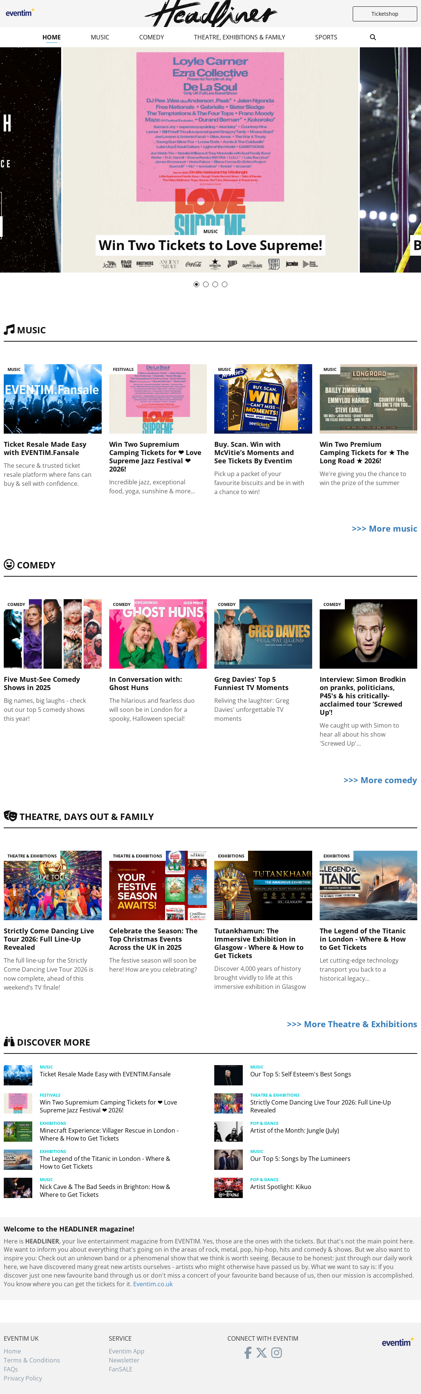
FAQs (11, 1369)
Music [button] (100, 37)
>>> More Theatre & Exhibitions (352, 1023)
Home (51, 37)
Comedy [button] (151, 37)
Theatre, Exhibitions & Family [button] (239, 37)
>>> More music (384, 528)
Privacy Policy (23, 1378)
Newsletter (124, 1360)
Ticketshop (384, 13)
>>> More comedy (380, 779)
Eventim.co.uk (153, 1284)
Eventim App (126, 1351)
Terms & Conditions (32, 1360)
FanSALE (120, 1369)
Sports (326, 37)
